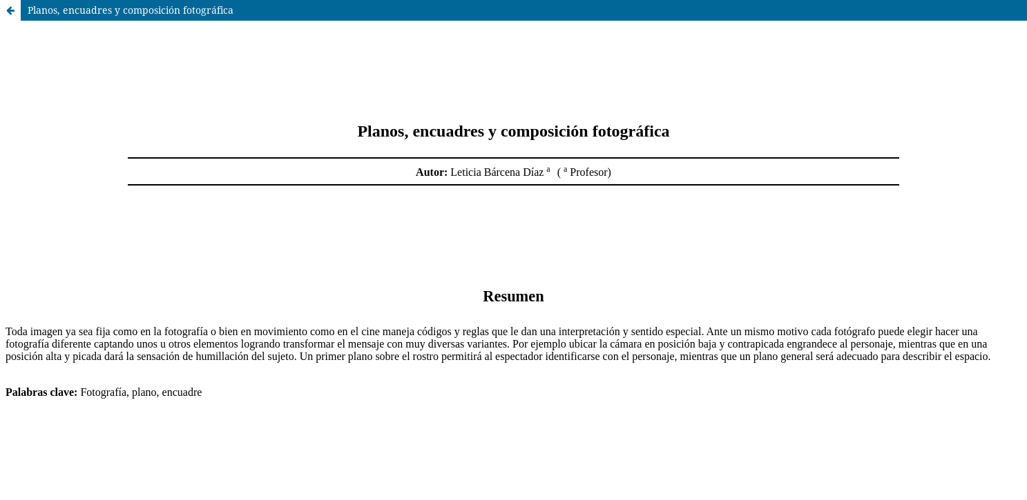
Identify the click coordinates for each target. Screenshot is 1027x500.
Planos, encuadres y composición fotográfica (130, 10)
